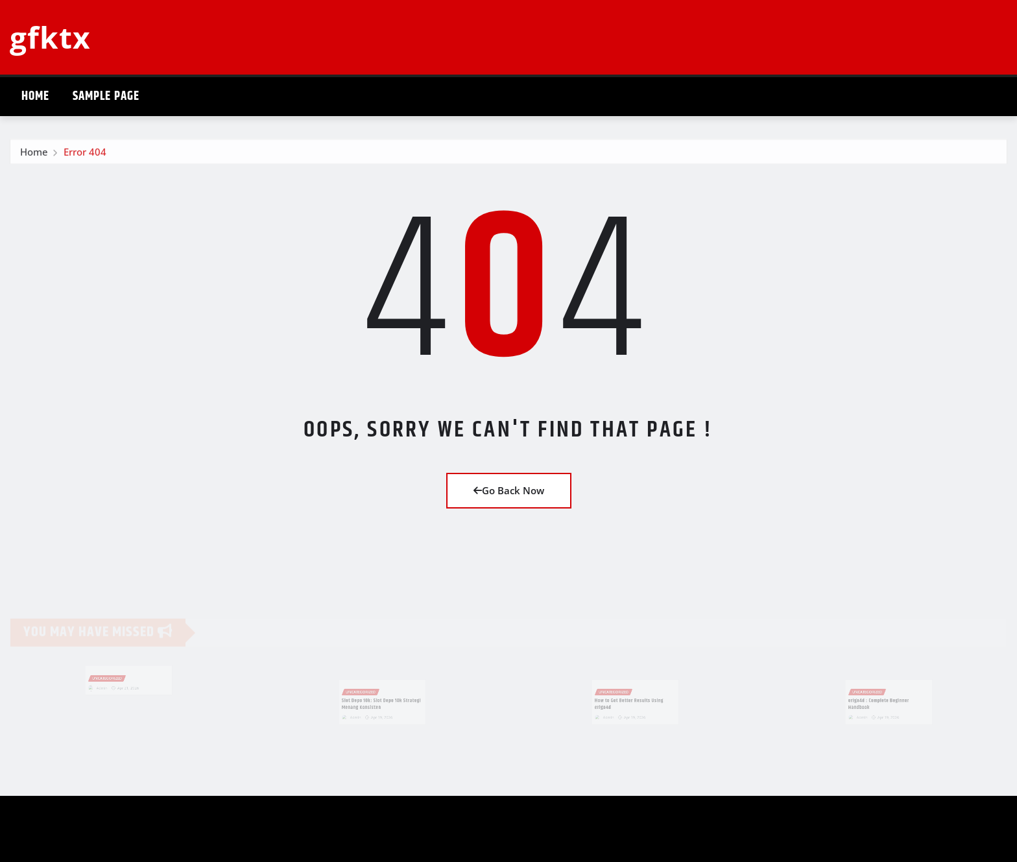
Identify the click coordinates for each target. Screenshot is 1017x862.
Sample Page (106, 96)
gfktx (50, 37)
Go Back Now (508, 490)
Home (35, 96)
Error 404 (85, 154)
